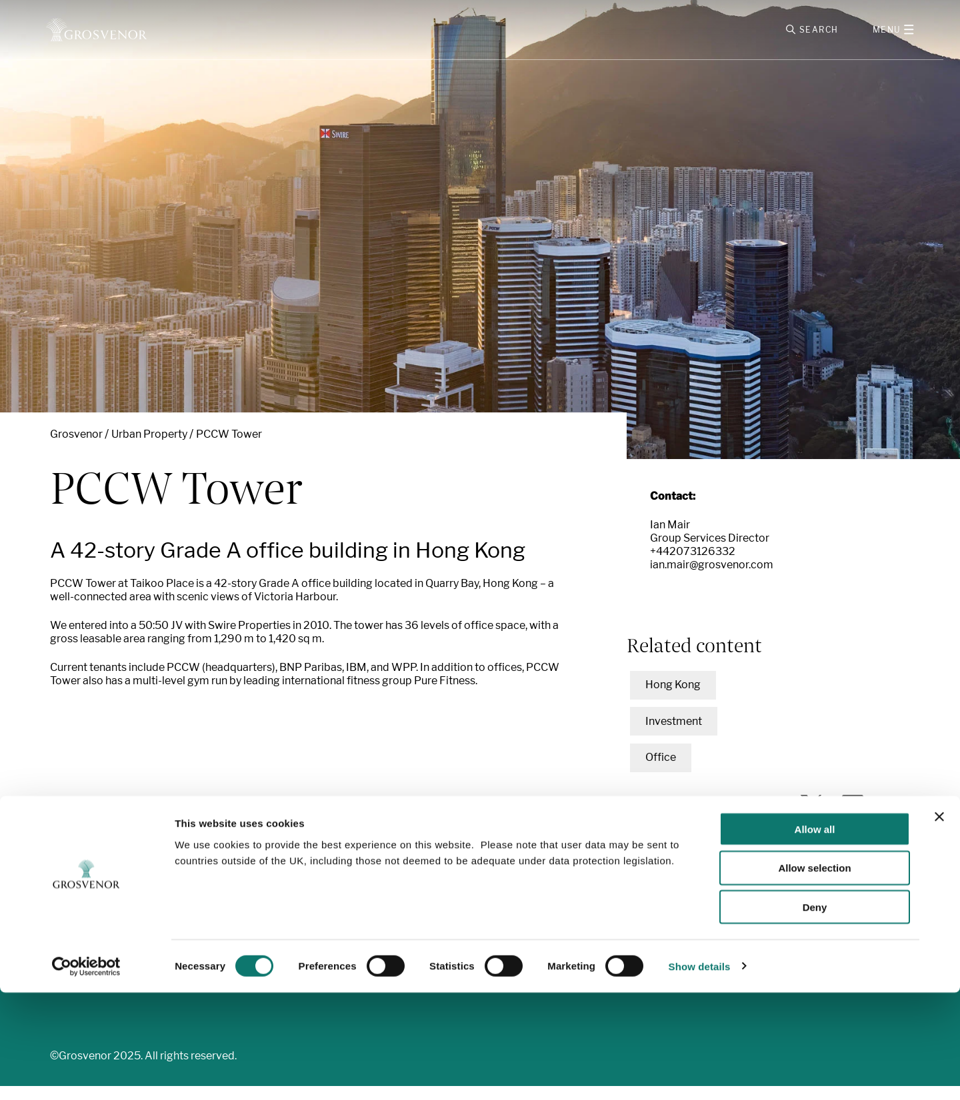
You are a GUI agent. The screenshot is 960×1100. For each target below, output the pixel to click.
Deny (815, 1015)
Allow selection (814, 975)
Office (660, 772)
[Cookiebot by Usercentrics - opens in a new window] (86, 1074)
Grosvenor (76, 448)
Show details (700, 1073)
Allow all (815, 936)
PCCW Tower (229, 448)
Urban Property (149, 448)
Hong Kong (673, 699)
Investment (673, 735)
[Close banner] (939, 924)
